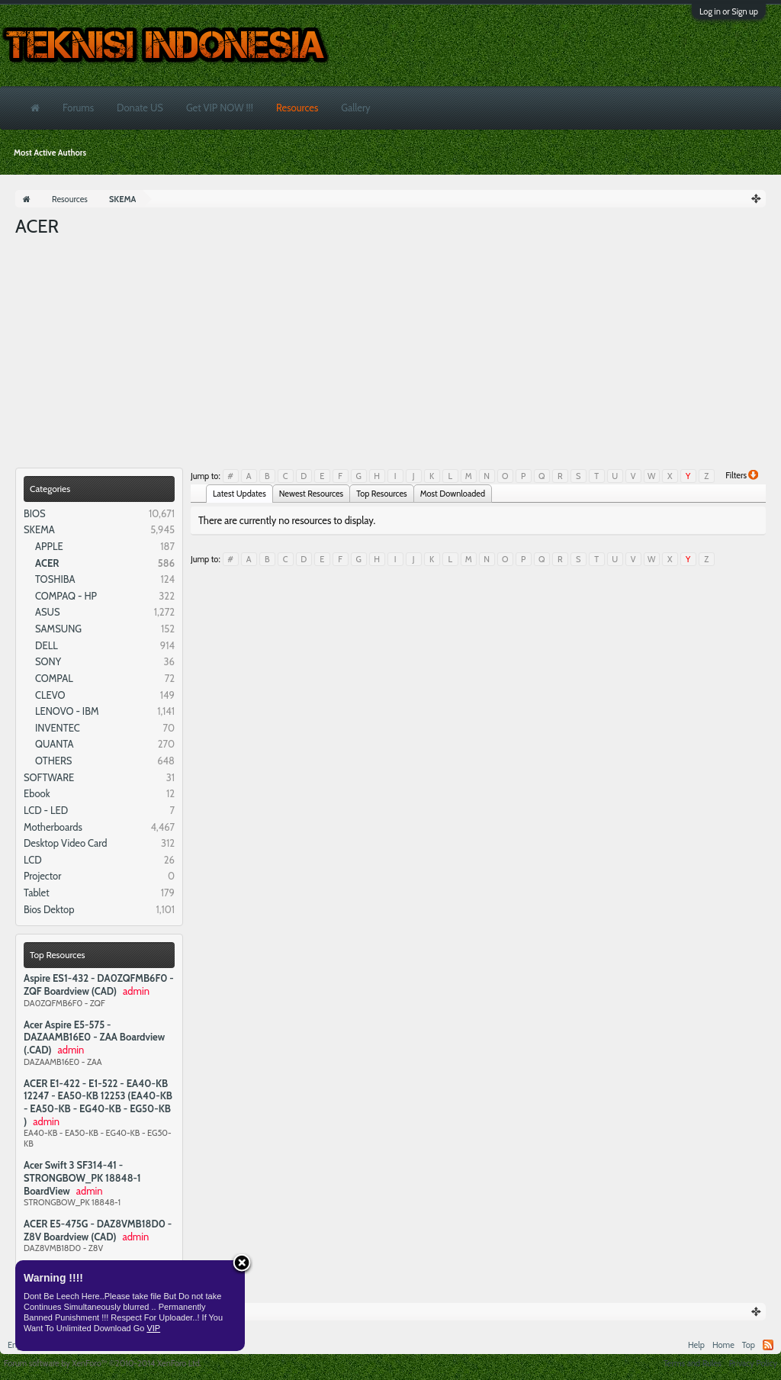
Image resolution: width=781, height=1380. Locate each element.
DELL (46, 645)
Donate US (140, 107)
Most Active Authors (50, 152)
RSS (768, 1345)
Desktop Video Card (66, 843)
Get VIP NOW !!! (219, 107)
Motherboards (53, 827)
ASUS (47, 612)
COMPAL (54, 678)
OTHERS (53, 760)
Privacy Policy (753, 1363)
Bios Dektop (49, 909)
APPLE (49, 546)
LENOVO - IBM (67, 711)
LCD (33, 860)
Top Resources (57, 954)
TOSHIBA (55, 579)
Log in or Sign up (728, 11)
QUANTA (54, 744)
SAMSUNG (58, 628)
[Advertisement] (390, 353)
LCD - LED (46, 810)
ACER (47, 563)
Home (723, 1345)
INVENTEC (57, 728)
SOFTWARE (49, 777)
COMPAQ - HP (66, 596)
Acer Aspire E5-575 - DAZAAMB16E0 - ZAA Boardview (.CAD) (94, 1037)
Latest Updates (239, 493)
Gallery (355, 107)
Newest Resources (311, 493)
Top (748, 1345)
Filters (741, 475)
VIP (153, 1328)
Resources (297, 107)
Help (696, 1345)
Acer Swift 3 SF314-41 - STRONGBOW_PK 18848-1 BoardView (82, 1177)
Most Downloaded (452, 493)
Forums (78, 107)
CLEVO (50, 695)
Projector (42, 876)
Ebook (37, 793)
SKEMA (39, 529)
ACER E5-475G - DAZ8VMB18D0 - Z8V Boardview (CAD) (98, 1230)
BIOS (35, 513)
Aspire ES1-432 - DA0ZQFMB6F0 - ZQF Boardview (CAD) (99, 984)
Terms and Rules (693, 1363)
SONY (48, 661)
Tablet (37, 892)
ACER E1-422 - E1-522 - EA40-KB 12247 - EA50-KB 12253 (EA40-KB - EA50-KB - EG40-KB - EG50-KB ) (98, 1102)
